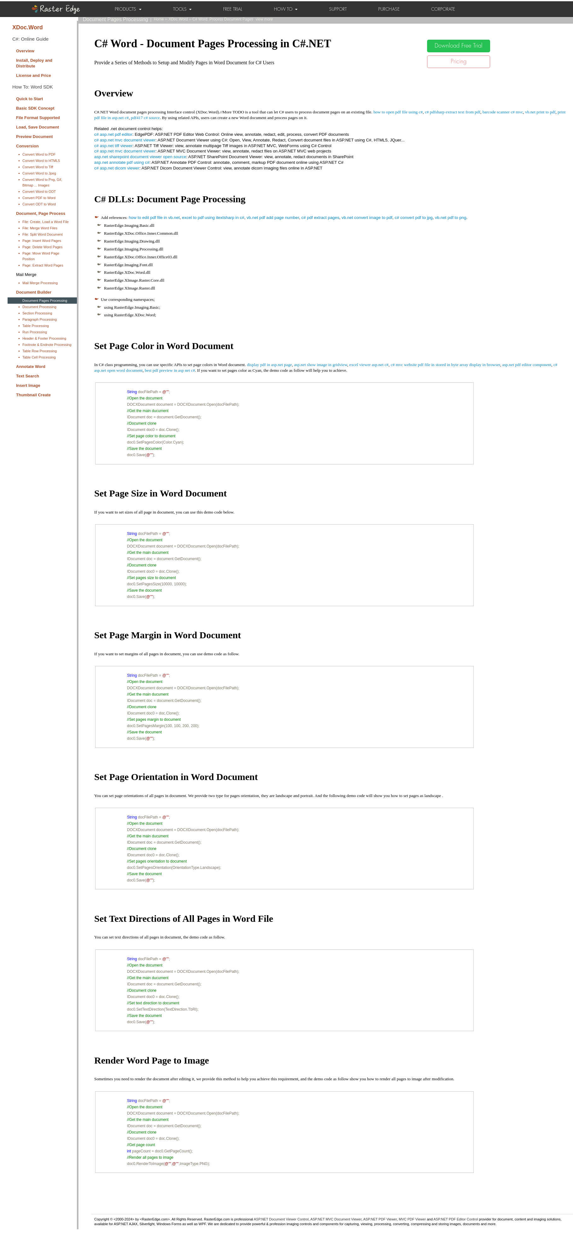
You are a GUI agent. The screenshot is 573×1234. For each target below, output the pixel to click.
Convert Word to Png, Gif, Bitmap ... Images (42, 182)
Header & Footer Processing (44, 338)
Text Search (27, 376)
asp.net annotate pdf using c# (121, 162)
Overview (25, 51)
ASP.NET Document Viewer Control (281, 1219)
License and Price (33, 75)
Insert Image (28, 385)
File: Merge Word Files (39, 228)
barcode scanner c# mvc (503, 112)
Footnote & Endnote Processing (47, 345)
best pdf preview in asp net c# (170, 370)
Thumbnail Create (33, 395)
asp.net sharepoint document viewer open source (140, 156)
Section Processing (37, 313)
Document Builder (33, 292)
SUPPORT (338, 9)
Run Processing (34, 332)
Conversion (27, 146)
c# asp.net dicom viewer (116, 168)
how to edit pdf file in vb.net (154, 217)
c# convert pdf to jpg (413, 217)
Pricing (458, 61)
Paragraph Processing (39, 319)
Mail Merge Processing (40, 283)
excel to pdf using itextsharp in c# (213, 217)
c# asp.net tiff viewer (113, 145)
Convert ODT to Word (39, 204)
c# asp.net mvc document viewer (124, 140)
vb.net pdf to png (450, 217)
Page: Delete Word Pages (42, 247)
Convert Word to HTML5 (41, 161)
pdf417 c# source (145, 117)
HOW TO (286, 9)
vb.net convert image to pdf (367, 217)
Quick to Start (29, 98)
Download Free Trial (459, 45)
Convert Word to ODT (39, 191)
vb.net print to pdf (540, 112)
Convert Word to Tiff (37, 167)
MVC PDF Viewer (412, 1219)
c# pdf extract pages (320, 217)
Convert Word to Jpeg (39, 173)
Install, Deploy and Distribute (34, 63)
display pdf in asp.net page (269, 364)
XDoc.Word (27, 27)
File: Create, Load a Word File (45, 222)
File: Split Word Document (42, 234)
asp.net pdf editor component (526, 364)
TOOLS (182, 9)
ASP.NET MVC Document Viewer (336, 1219)
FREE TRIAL (232, 9)
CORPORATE (443, 9)
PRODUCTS (128, 9)
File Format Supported (38, 117)
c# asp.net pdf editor (113, 134)
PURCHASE (388, 9)
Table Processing (35, 326)
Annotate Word (30, 366)
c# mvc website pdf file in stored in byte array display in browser (445, 364)
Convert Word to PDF (38, 154)
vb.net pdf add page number (272, 217)
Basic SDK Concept (35, 108)
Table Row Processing (39, 351)
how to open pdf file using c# (398, 112)
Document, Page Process (40, 213)
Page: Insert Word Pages (41, 241)
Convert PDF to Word (38, 198)
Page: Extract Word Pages (42, 265)
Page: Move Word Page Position (40, 256)
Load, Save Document (37, 127)
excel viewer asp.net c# (369, 364)
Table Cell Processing (39, 357)
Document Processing (39, 307)
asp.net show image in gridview (320, 364)
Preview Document (34, 136)
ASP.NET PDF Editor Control (455, 1219)
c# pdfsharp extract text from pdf (452, 112)
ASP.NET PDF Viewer (380, 1219)
